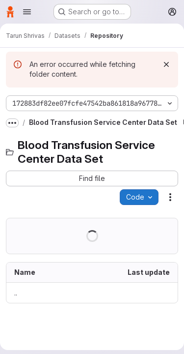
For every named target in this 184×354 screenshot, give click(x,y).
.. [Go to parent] (15, 293)
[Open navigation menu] (27, 12)
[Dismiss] (166, 64)
